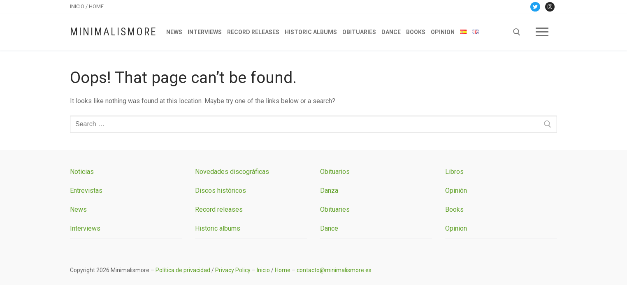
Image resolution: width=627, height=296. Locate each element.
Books (454, 209)
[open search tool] (516, 32)
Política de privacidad (183, 270)
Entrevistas (86, 190)
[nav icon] (542, 32)
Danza (329, 190)
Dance (329, 228)
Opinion (456, 228)
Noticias (82, 172)
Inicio (263, 270)
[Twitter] (535, 7)
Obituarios (335, 172)
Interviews (85, 228)
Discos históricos (220, 190)
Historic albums (217, 228)
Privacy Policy (233, 270)
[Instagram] (550, 7)
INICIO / (79, 6)
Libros (454, 172)
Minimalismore (113, 32)
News (78, 209)
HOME (96, 6)
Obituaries (335, 209)
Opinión (456, 190)
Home (282, 270)
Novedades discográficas (232, 172)
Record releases (219, 209)
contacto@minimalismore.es (334, 270)
